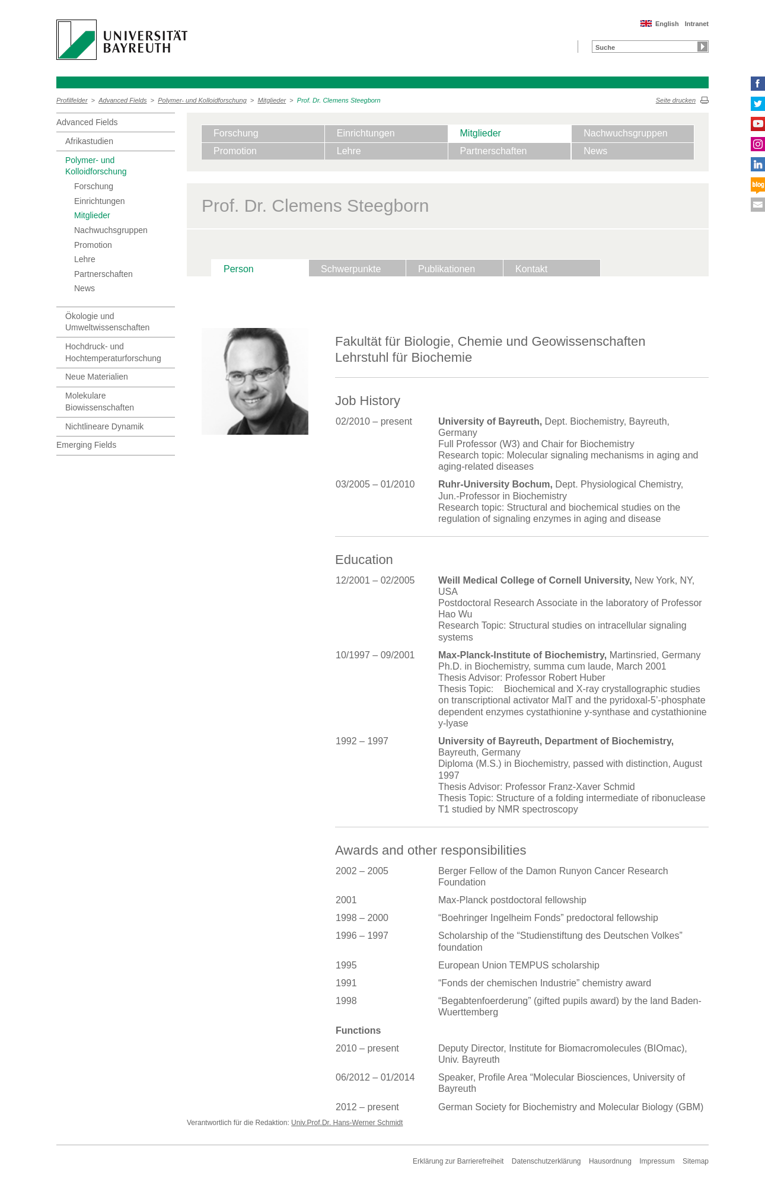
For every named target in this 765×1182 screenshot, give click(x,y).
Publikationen (446, 269)
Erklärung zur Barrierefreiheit (458, 1161)
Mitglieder (271, 100)
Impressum (656, 1161)
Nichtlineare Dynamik (104, 426)
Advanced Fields (122, 100)
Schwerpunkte (351, 269)
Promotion (93, 245)
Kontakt (531, 269)
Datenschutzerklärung (546, 1161)
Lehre (84, 259)
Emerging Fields (86, 445)
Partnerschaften (103, 274)
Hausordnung (610, 1161)
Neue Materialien (96, 376)
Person (239, 269)
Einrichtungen (99, 201)
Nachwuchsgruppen (111, 230)
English (667, 23)
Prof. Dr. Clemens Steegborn (339, 100)
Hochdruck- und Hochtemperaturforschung (113, 352)
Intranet (697, 23)
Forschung (93, 186)
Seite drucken (676, 100)
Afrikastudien (89, 141)
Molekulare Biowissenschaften (99, 401)
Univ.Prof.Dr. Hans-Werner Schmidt (347, 1123)
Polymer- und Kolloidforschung (202, 100)
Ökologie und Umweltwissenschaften (107, 322)
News (84, 288)
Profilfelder (72, 100)
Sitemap (696, 1161)
